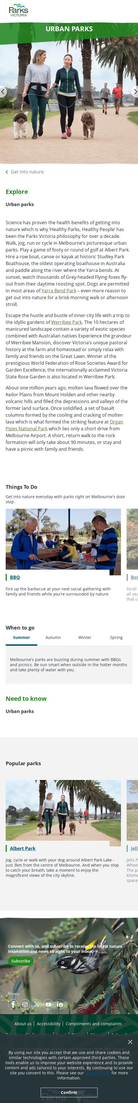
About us (23, 1023)
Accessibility (48, 1023)
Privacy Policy (97, 1072)
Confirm (69, 1092)
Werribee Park (66, 322)
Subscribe (20, 961)
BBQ (15, 577)
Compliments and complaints (94, 1023)
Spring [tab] (116, 637)
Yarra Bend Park (59, 291)
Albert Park (23, 848)
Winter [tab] (85, 637)
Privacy (13, 993)
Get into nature (27, 172)
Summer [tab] (21, 637)
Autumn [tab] (53, 637)
